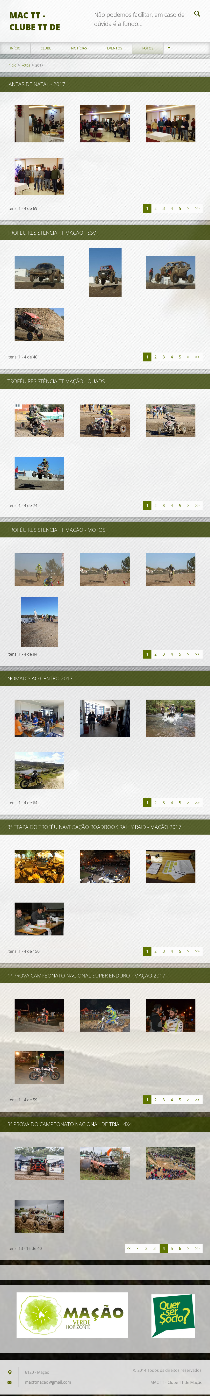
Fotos (147, 49)
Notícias (79, 49)
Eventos (114, 49)
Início (15, 49)
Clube (46, 49)
